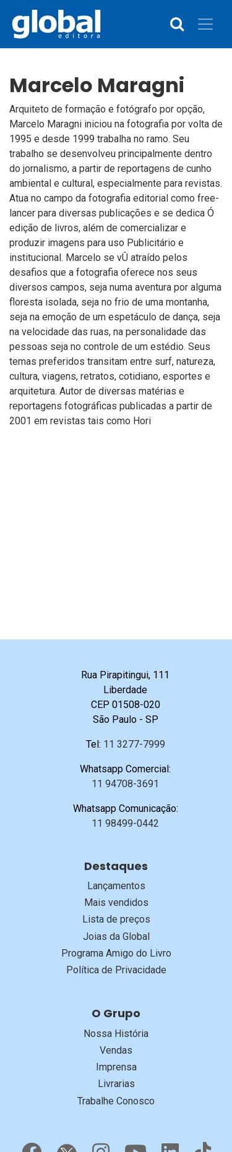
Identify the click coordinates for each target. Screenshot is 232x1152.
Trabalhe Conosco (116, 1101)
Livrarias (116, 1084)
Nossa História (116, 1033)
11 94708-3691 (125, 784)
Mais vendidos (116, 902)
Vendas (116, 1050)
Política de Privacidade (116, 970)
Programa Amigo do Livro (116, 953)
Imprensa (116, 1067)
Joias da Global (116, 936)
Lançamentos (116, 886)
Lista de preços (116, 919)
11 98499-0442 (125, 823)
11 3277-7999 (134, 744)
